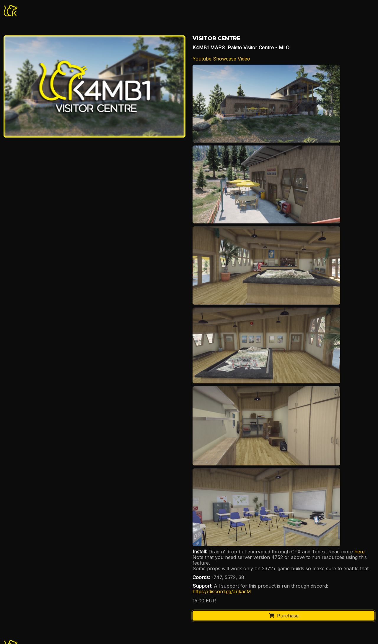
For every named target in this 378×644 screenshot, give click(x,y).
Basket (357, 10)
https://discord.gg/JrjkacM (222, 591)
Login (320, 10)
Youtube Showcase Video (221, 59)
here (360, 552)
